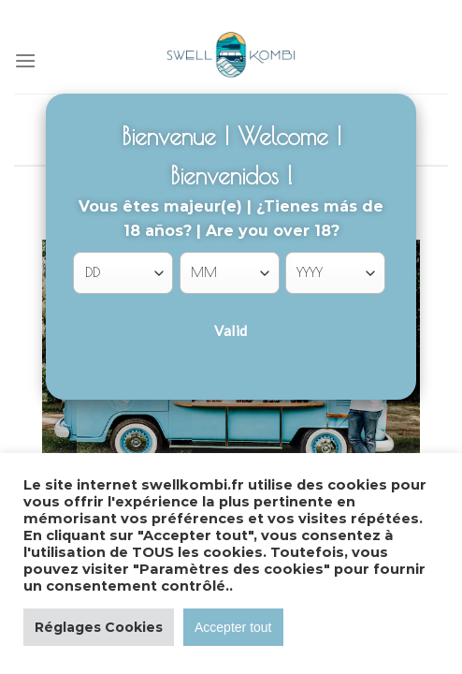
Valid (230, 330)
